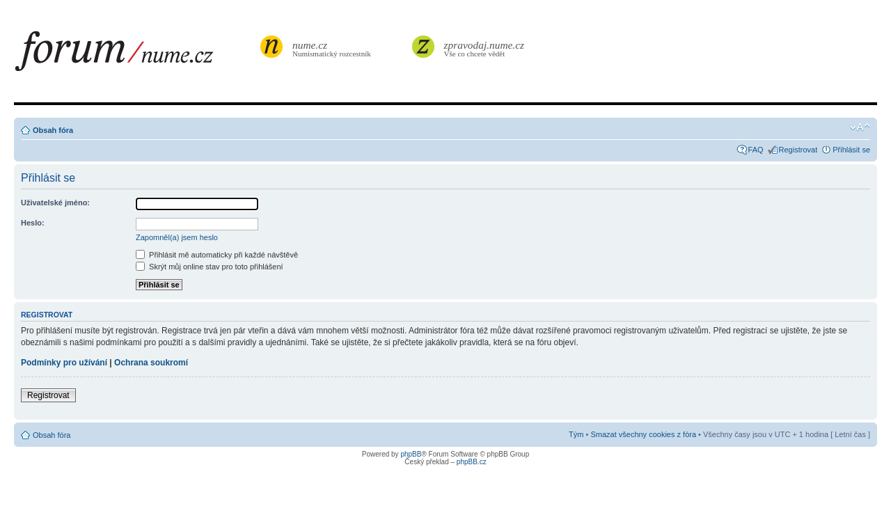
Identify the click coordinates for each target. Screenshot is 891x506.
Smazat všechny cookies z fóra (643, 434)
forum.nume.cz (136, 55)
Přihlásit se (851, 149)
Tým (576, 434)
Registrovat (798, 149)
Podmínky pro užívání (64, 362)
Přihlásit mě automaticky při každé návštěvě (217, 255)
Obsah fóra (53, 130)
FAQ (756, 149)
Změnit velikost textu (860, 127)
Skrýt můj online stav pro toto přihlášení (209, 266)
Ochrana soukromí (151, 362)
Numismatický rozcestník (333, 48)
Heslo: (33, 223)
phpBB (410, 454)
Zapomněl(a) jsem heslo (177, 237)
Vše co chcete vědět (484, 48)
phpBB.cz (472, 462)
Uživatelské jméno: (55, 202)
